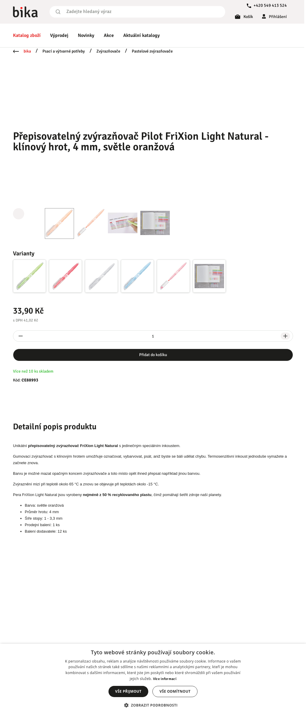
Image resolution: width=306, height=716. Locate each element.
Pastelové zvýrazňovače (152, 51)
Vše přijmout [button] (128, 691)
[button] (153, 705)
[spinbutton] (153, 336)
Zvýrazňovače (108, 51)
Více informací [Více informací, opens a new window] (164, 679)
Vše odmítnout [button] (174, 691)
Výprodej (59, 35)
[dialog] (153, 680)
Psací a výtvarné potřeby (63, 51)
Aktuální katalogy (141, 35)
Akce (109, 35)
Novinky (86, 35)
